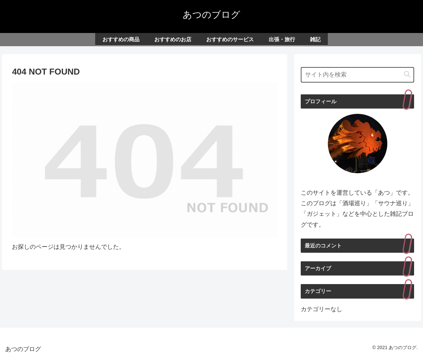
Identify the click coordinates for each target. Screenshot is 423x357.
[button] (407, 74)
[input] (357, 74)
